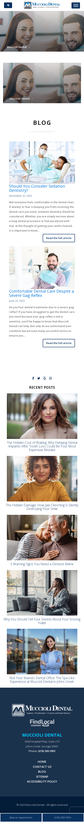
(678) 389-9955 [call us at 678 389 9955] (46, 751)
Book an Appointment (21, 817)
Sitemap (42, 776)
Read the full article (59, 238)
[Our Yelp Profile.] (44, 379)
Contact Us (42, 767)
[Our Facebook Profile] (33, 379)
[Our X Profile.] (38, 379)
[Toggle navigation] (76, 5)
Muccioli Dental (17, 47)
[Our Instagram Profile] (50, 379)
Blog (42, 771)
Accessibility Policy (42, 781)
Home (42, 762)
